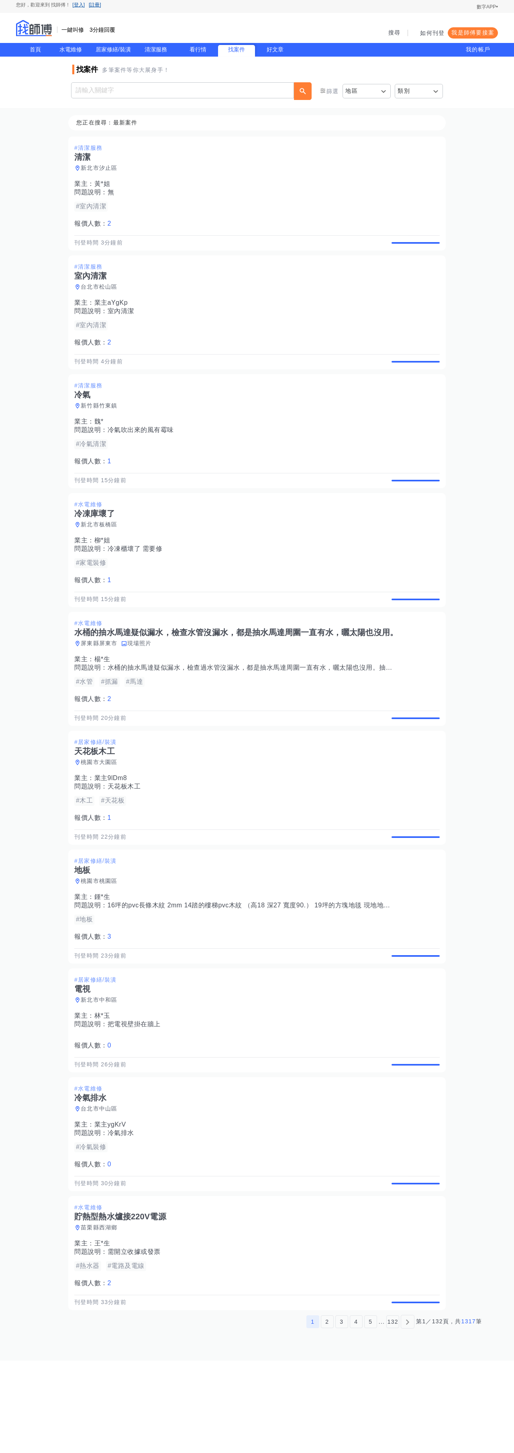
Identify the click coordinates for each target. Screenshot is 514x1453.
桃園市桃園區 (101, 936)
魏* (101, 440)
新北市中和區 (101, 1065)
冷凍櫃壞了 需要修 (137, 576)
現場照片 (142, 680)
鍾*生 (105, 952)
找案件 (236, 49)
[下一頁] (407, 1414)
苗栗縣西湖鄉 (101, 1311)
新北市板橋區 (101, 552)
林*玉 (105, 1080)
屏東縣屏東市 (101, 680)
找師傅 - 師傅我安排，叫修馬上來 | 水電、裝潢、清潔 (34, 28)
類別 (404, 91)
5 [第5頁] (370, 1414)
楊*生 (105, 696)
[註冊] (95, 5)
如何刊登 (432, 33)
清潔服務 (156, 49)
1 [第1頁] (312, 1414)
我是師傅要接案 (472, 32)
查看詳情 (413, 247)
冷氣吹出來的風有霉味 (143, 448)
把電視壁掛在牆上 (136, 1089)
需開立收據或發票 (136, 1335)
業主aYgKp (114, 312)
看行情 (198, 49)
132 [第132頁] (393, 1414)
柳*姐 (105, 568)
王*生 (105, 1326)
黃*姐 (105, 184)
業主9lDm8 (113, 824)
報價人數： (95, 223)
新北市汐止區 (101, 168)
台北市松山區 (101, 296)
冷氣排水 (123, 1207)
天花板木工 (126, 832)
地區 (351, 91)
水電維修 (70, 49)
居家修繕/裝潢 (113, 49)
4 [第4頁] (356, 1414)
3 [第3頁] (341, 1414)
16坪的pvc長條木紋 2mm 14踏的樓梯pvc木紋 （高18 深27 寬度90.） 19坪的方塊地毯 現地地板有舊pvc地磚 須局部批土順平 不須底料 (308, 961)
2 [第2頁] (327, 1414)
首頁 (35, 49)
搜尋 (394, 32)
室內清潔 (123, 320)
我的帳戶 (478, 49)
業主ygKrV (112, 1198)
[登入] (78, 5)
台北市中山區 (101, 1183)
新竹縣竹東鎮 (101, 424)
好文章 (275, 49)
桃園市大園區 (101, 808)
